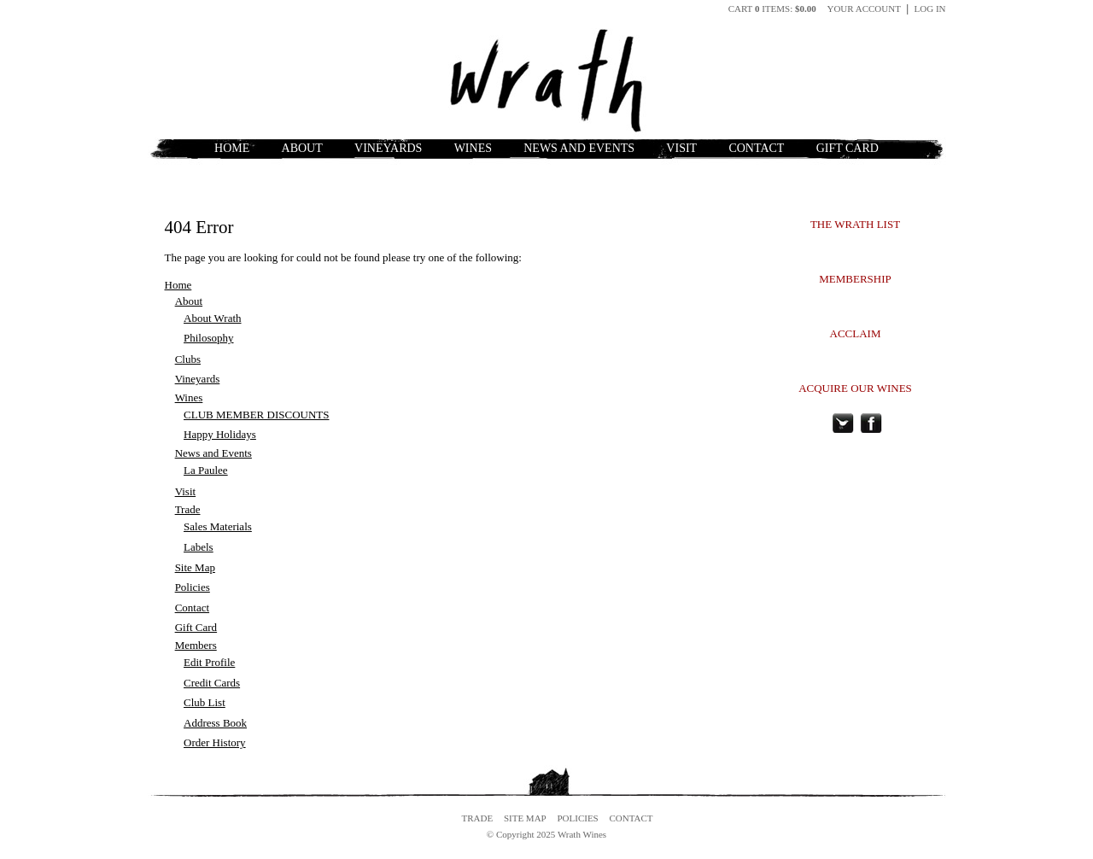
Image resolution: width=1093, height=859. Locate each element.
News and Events (578, 148)
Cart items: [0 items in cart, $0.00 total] (773, 8)
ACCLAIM (855, 333)
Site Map (195, 567)
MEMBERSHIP (855, 278)
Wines (473, 148)
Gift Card (847, 148)
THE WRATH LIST (855, 224)
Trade (188, 509)
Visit (681, 148)
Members (196, 645)
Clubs (188, 359)
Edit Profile (209, 662)
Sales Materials (218, 526)
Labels (198, 547)
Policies (192, 587)
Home (231, 148)
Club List (204, 702)
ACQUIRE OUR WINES (855, 388)
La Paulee (206, 470)
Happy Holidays (220, 434)
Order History (215, 742)
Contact (756, 148)
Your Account (863, 8)
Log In (930, 8)
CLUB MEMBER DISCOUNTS (256, 414)
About (302, 148)
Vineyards (388, 148)
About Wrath (212, 318)
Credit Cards (212, 682)
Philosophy (209, 337)
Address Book (215, 722)
